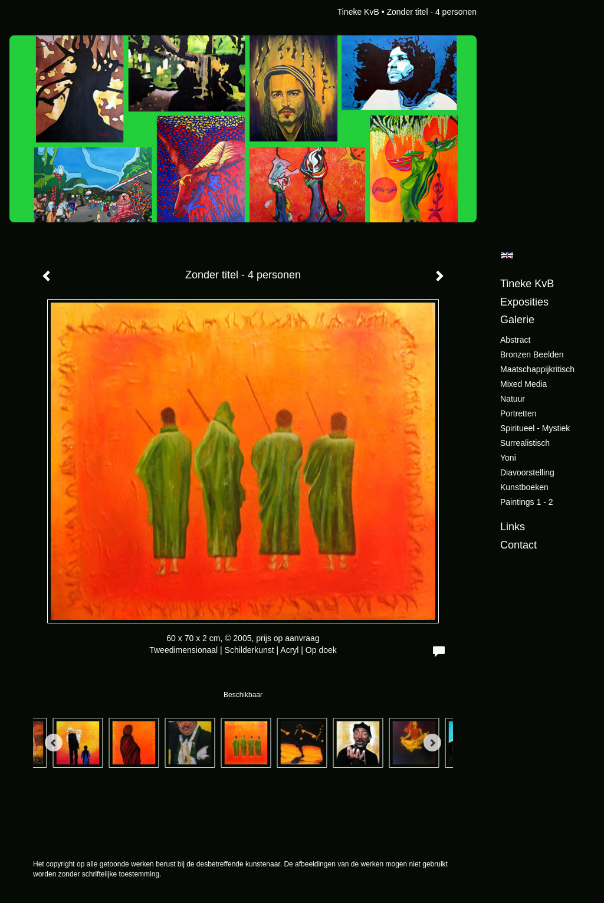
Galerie (517, 320)
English (507, 255)
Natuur (512, 398)
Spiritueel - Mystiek (535, 428)
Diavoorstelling (527, 472)
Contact (518, 545)
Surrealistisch (525, 443)
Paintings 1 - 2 (526, 502)
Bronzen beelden (531, 354)
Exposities (524, 302)
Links (512, 527)
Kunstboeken (524, 487)
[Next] (432, 742)
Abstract (515, 339)
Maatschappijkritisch (537, 369)
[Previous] (54, 742)
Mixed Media (523, 384)
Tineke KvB (358, 12)
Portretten (518, 413)
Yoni (508, 457)
